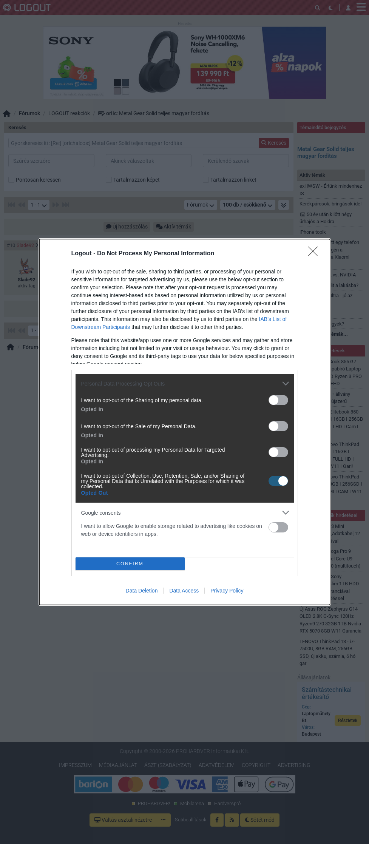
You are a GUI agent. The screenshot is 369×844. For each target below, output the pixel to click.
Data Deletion (142, 591)
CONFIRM (130, 564)
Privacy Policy (226, 591)
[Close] (315, 254)
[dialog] (184, 422)
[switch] (278, 400)
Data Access (184, 591)
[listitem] (184, 383)
